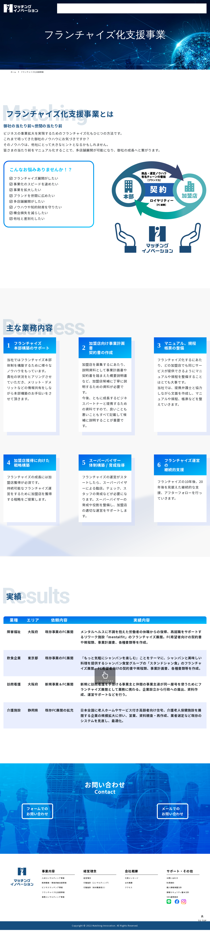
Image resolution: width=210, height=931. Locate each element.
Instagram (186, 902)
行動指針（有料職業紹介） (94, 888)
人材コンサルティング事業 (53, 879)
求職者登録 (114, 7)
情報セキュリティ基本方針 (178, 893)
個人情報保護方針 (174, 888)
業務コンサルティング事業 (53, 897)
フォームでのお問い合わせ (45, 811)
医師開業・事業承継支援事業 (54, 883)
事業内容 (87, 7)
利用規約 (170, 883)
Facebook (179, 902)
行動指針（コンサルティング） (96, 883)
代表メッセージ (131, 879)
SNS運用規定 (172, 897)
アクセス (128, 888)
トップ (63, 7)
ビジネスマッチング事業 (52, 888)
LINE (169, 902)
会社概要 (167, 7)
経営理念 (142, 7)
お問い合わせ (196, 7)
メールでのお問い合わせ (165, 811)
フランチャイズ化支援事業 (53, 893)
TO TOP (202, 918)
